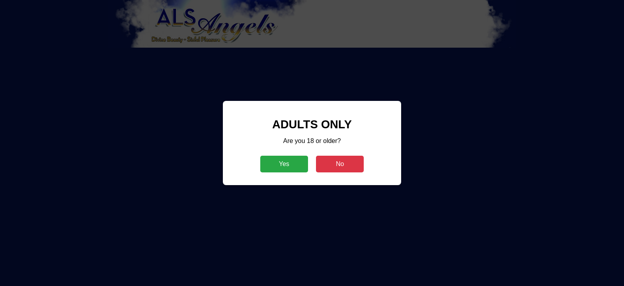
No (340, 163)
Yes (284, 163)
